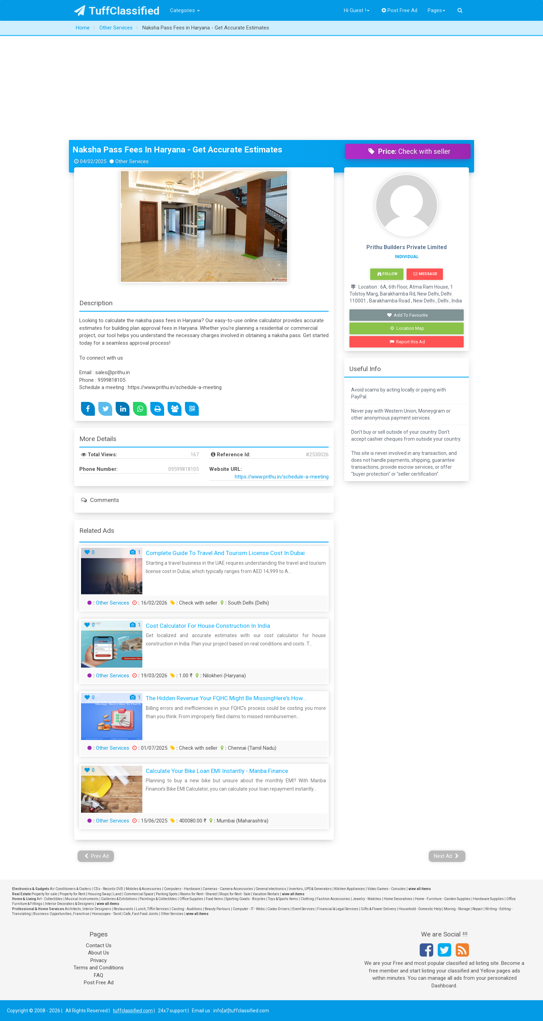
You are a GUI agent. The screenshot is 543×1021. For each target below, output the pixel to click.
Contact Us (99, 945)
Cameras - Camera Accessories (228, 889)
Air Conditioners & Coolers (70, 889)
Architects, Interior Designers (88, 909)
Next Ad (446, 856)
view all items (419, 889)
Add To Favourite (407, 315)
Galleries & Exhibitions (119, 899)
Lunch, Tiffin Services (152, 909)
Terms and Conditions (98, 968)
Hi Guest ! (357, 10)
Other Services (112, 603)
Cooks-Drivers (278, 909)
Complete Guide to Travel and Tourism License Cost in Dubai (225, 552)
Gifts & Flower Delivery (378, 909)
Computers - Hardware (182, 889)
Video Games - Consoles (386, 889)
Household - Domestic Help (420, 909)
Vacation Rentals (266, 894)
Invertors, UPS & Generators (310, 889)
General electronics (271, 889)
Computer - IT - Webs (249, 909)
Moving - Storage (457, 909)
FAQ (98, 975)
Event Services (303, 909)
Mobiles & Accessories (143, 889)
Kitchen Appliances (349, 889)
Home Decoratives (398, 899)
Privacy (98, 960)
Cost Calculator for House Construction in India (208, 625)
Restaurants (123, 909)
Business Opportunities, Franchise (61, 914)
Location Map (407, 328)
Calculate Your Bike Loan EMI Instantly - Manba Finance (217, 770)
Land (117, 894)
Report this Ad (407, 341)
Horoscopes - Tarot (106, 914)
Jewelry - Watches (367, 899)
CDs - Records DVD (108, 889)
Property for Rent (72, 894)
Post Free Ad (400, 10)
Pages (436, 10)
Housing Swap (99, 894)
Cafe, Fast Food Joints (140, 914)
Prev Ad (96, 856)
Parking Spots (167, 894)
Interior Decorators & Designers (69, 904)
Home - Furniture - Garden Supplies (443, 899)
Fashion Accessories (333, 899)
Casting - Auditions (186, 909)
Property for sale (44, 894)
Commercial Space (138, 894)
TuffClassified (117, 10)
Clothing (307, 899)
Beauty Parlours (217, 909)
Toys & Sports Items (283, 899)
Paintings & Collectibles (158, 899)
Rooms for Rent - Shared (198, 894)
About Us (98, 953)
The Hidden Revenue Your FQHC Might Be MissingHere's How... (226, 698)
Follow (387, 274)
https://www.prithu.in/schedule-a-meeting (282, 477)
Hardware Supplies (488, 899)
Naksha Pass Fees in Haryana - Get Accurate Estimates (177, 149)
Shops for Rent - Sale (234, 894)
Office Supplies (191, 899)
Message (425, 274)
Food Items (214, 899)
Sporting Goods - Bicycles (245, 899)
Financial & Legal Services (337, 909)
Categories (185, 10)
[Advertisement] (271, 88)
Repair (477, 909)
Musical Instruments (82, 899)
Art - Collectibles (50, 899)
